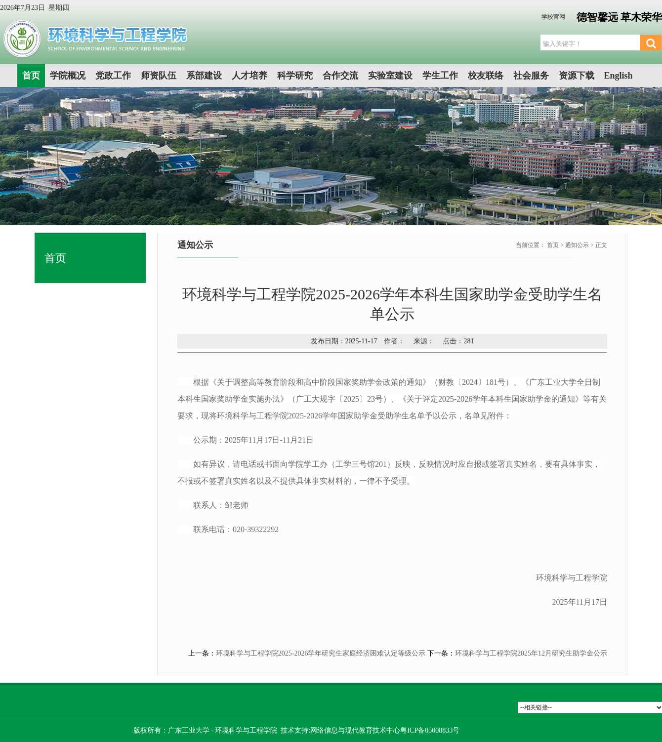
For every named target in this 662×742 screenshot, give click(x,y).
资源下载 (576, 76)
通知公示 (577, 245)
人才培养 (249, 76)
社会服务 (531, 76)
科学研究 (295, 76)
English (618, 76)
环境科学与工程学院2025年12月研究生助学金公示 (531, 653)
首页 (31, 76)
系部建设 (204, 76)
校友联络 (485, 76)
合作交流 (340, 76)
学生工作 (440, 76)
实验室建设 (390, 76)
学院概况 (67, 76)
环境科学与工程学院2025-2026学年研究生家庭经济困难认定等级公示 (321, 653)
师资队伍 (158, 76)
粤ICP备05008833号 (429, 730)
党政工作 (113, 76)
